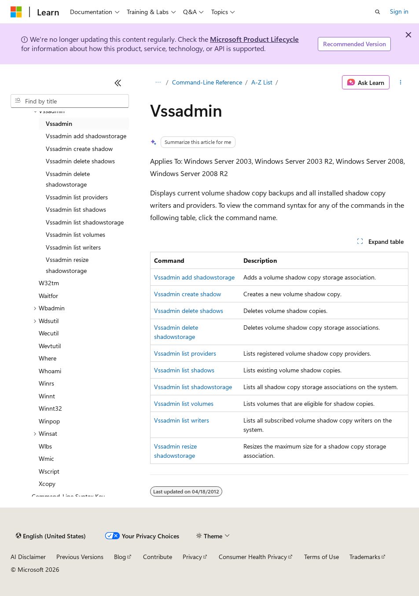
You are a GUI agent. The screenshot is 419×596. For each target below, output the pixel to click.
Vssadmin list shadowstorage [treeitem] (85, 222)
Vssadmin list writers (181, 420)
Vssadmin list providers (185, 353)
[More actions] (400, 82)
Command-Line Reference (207, 82)
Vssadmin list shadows (184, 370)
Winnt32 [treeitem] (50, 408)
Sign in (399, 11)
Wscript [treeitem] (49, 471)
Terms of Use (321, 556)
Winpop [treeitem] (49, 421)
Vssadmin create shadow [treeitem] (79, 148)
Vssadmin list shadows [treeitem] (76, 209)
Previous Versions (79, 556)
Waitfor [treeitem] (48, 295)
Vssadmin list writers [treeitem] (73, 247)
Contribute (157, 556)
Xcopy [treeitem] (47, 483)
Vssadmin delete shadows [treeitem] (80, 161)
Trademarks (364, 556)
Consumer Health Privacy (253, 556)
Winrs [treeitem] (46, 383)
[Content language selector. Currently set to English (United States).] (51, 536)
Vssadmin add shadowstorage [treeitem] (86, 136)
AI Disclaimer (28, 556)
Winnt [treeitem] (47, 396)
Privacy (192, 556)
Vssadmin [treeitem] (59, 123)
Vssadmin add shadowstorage (194, 277)
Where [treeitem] (47, 358)
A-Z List (261, 82)
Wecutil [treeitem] (49, 333)
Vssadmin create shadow (187, 294)
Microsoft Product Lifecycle (254, 39)
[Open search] (377, 12)
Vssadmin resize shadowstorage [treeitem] (67, 265)
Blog (120, 556)
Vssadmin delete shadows (188, 310)
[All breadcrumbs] (157, 82)
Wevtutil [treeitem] (50, 346)
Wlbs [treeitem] (45, 446)
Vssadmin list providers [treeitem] (77, 197)
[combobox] (70, 101)
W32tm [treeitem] (49, 283)
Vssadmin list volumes (183, 403)
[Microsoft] (16, 12)
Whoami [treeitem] (50, 371)
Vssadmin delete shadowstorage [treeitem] (68, 179)
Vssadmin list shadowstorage (193, 387)
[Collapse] (118, 83)
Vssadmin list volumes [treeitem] (75, 234)
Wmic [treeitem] (46, 458)
